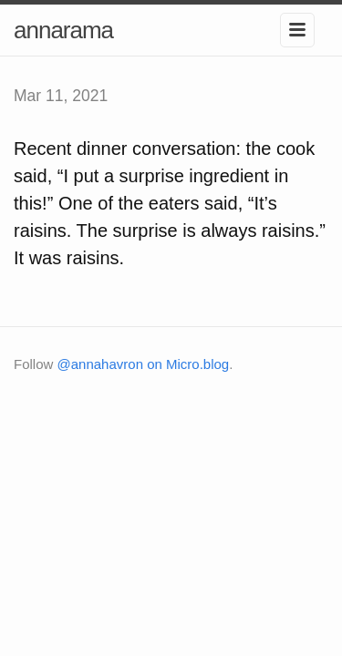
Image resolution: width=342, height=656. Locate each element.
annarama (63, 30)
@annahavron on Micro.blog (143, 364)
